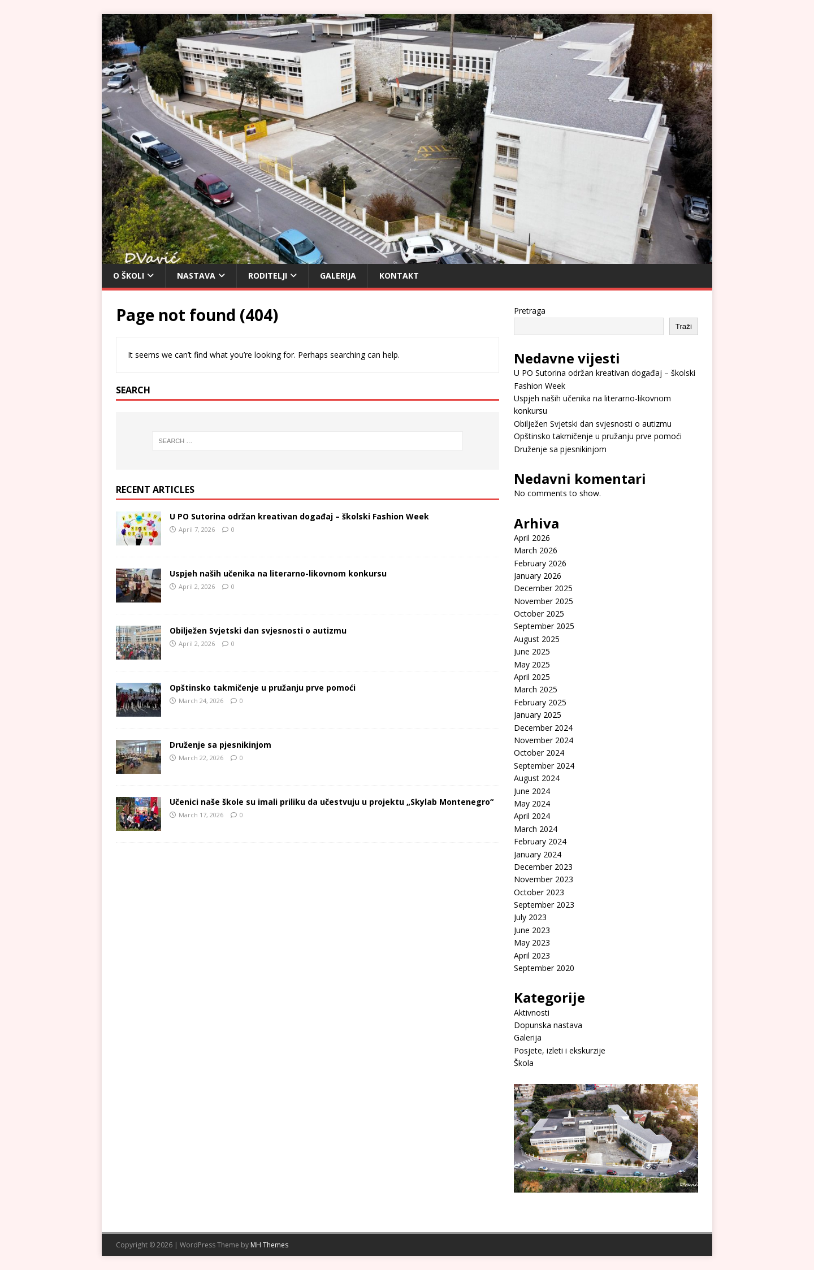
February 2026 (540, 563)
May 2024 (532, 803)
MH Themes (269, 1245)
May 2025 (532, 664)
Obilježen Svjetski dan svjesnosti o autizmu (258, 630)
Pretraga (529, 310)
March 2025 (535, 689)
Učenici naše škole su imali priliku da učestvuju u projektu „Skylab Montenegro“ (331, 801)
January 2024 (537, 854)
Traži (684, 326)
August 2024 (537, 778)
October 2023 (539, 892)
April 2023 (532, 955)
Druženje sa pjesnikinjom (220, 744)
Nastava (196, 275)
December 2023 (543, 866)
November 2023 (543, 879)
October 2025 (539, 613)
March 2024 (535, 828)
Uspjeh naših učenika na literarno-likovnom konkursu (278, 573)
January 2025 (537, 714)
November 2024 (543, 740)
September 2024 (544, 765)
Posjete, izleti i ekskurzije (559, 1050)
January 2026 (537, 575)
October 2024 (539, 752)
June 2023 (532, 930)
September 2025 (544, 626)
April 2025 (532, 676)
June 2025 (532, 651)
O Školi (128, 275)
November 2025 (543, 601)
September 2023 (544, 904)
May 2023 (532, 942)
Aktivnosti (531, 1012)
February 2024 (540, 841)
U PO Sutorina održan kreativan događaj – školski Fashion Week (299, 516)
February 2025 (540, 702)
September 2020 (544, 968)
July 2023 (530, 917)
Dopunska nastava (548, 1025)
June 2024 (532, 791)
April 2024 (532, 815)
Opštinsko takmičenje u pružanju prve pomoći (263, 687)
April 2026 (532, 537)
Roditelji (267, 275)
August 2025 (537, 639)
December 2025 (543, 588)
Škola (524, 1062)
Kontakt (399, 275)
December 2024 (543, 727)
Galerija (338, 275)
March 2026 (535, 550)
